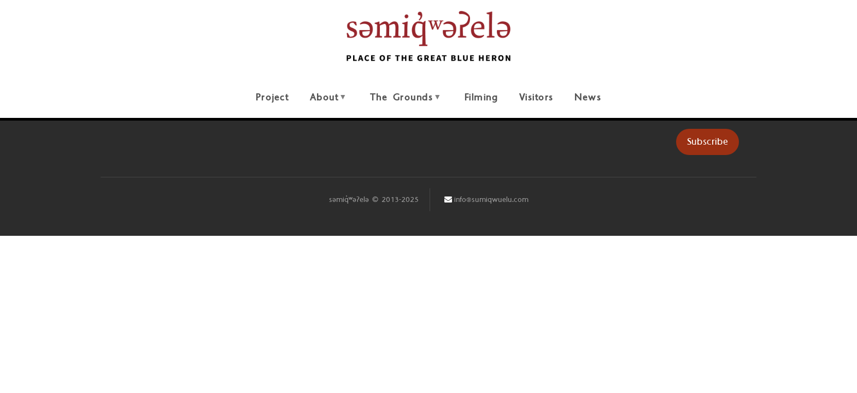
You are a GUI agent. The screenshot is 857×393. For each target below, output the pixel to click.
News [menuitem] (587, 97)
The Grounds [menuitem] (405, 103)
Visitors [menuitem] (536, 97)
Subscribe (707, 142)
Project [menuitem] (272, 97)
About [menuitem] (327, 103)
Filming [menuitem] (481, 97)
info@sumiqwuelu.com (491, 200)
